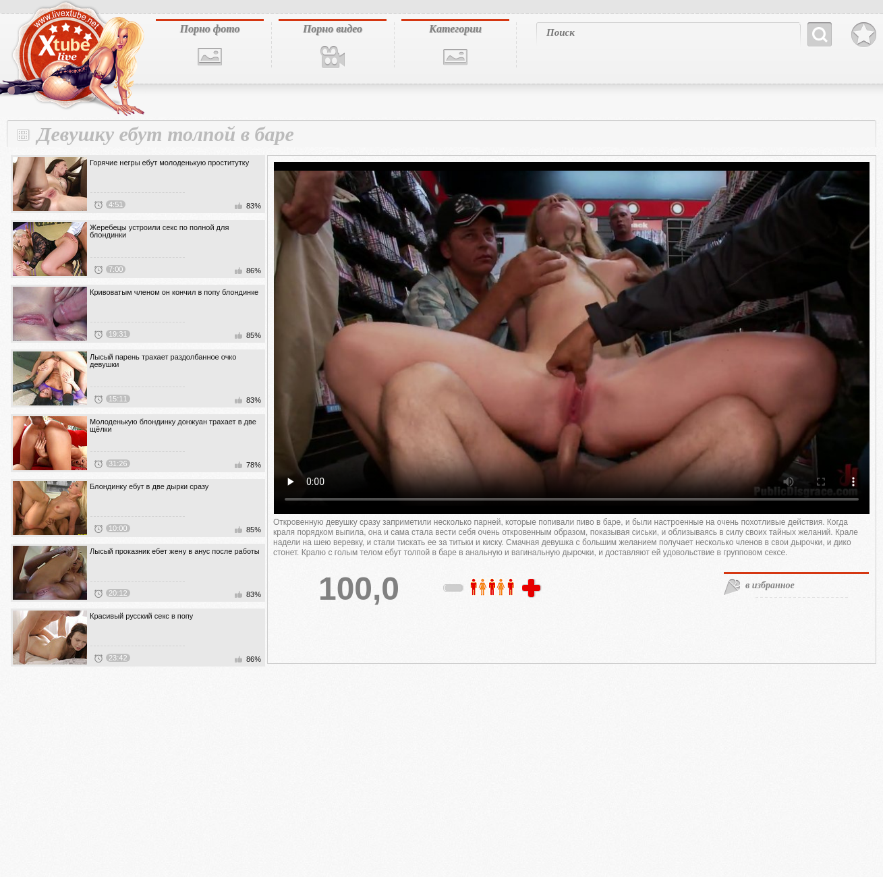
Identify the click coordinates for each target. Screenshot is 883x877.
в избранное (770, 585)
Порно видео (332, 28)
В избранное (863, 35)
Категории (455, 28)
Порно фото (209, 28)
